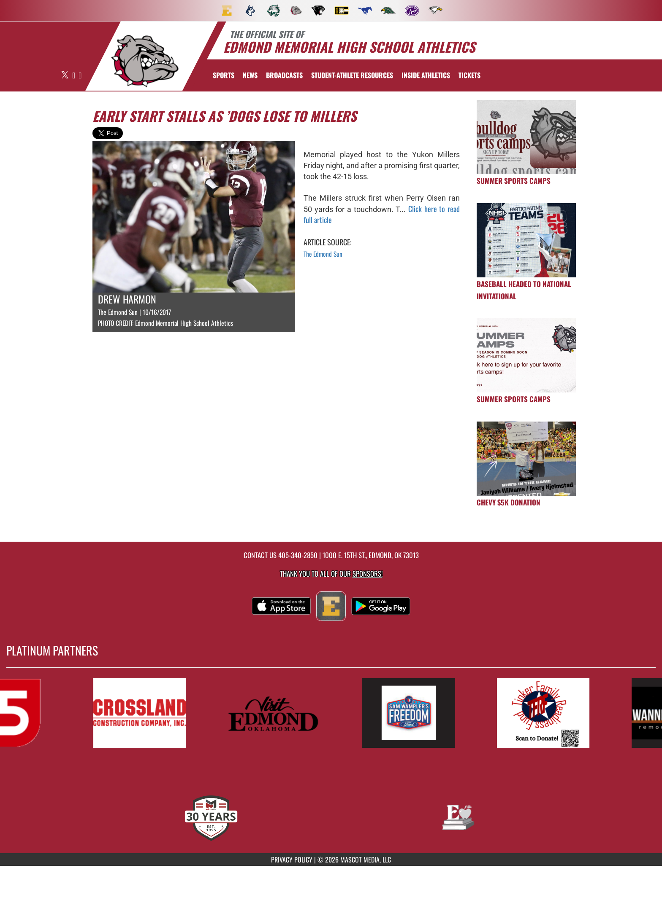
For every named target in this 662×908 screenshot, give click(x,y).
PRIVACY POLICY (291, 859)
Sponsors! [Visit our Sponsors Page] (368, 573)
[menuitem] (227, 10)
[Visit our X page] (65, 75)
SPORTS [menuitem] (223, 75)
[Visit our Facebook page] (74, 75)
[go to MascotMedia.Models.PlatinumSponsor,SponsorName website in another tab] (150, 713)
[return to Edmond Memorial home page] (145, 61)
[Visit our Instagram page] (80, 75)
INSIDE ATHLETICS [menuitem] (426, 75)
